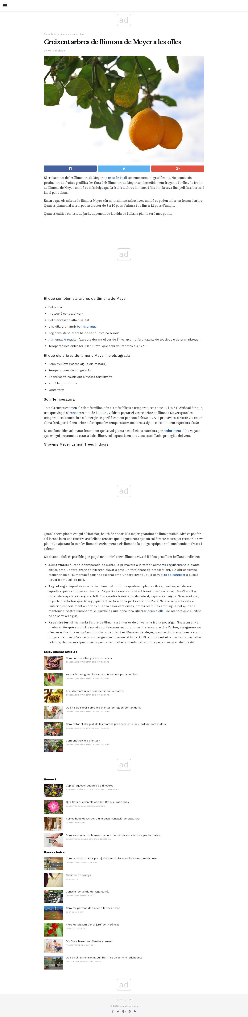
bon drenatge (87, 326)
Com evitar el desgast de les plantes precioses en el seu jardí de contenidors (116, 723)
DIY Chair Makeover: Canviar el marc (89, 941)
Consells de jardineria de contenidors (64, 34)
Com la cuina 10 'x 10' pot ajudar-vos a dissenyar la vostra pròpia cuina (111, 858)
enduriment (172, 431)
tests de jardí (117, 178)
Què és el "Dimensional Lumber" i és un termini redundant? (104, 957)
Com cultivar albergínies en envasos (89, 658)
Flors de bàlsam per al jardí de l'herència (92, 924)
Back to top (124, 1000)
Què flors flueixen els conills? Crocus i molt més (97, 801)
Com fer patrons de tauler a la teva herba (93, 907)
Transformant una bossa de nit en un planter (95, 690)
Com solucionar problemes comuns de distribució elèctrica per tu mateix (113, 835)
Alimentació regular (63, 339)
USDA (102, 413)
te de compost (174, 575)
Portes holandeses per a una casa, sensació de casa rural (103, 818)
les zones (74, 413)
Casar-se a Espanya (78, 874)
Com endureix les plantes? (83, 740)
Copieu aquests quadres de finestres (89, 785)
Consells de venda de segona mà (87, 891)
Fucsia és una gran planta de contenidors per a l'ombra (102, 674)
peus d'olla (155, 611)
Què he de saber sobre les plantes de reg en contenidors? (104, 707)
